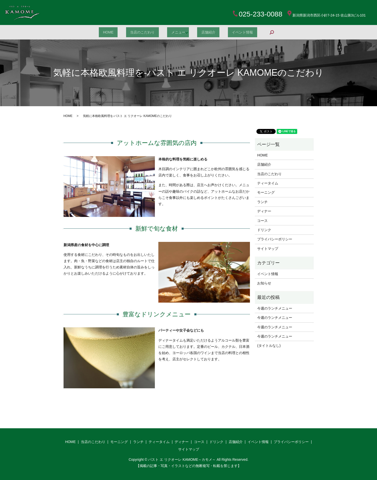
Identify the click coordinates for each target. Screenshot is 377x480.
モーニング (266, 192)
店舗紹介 (212, 32)
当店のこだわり (139, 32)
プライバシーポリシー (274, 239)
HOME (100, 32)
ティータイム (267, 183)
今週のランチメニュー (274, 308)
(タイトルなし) (268, 346)
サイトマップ (267, 249)
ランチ (262, 202)
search (285, 32)
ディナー (264, 211)
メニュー (179, 32)
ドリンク (264, 230)
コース (262, 221)
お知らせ (264, 283)
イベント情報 (250, 32)
